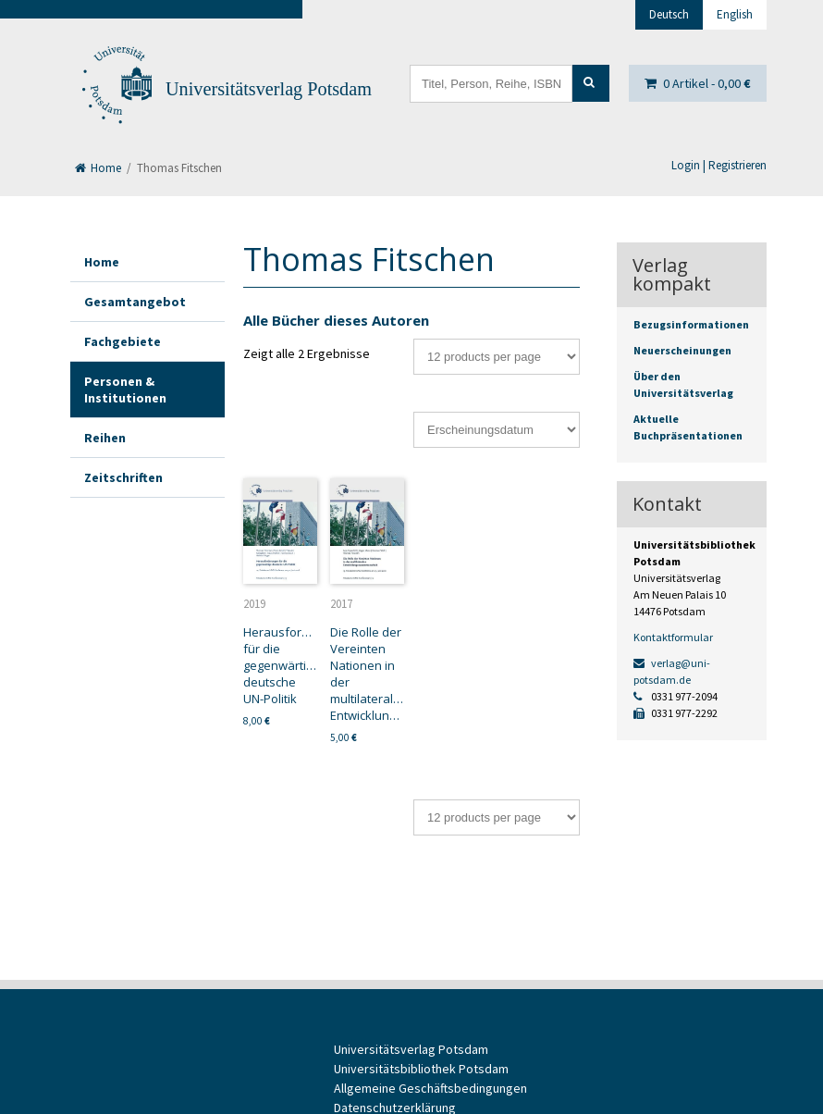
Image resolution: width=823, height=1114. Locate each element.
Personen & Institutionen (125, 389)
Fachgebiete (122, 341)
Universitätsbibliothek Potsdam (421, 1068)
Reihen (105, 437)
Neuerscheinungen (682, 350)
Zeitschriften (123, 477)
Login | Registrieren (719, 165)
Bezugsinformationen (691, 324)
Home (98, 168)
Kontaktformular (673, 637)
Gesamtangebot (135, 301)
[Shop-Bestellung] (496, 430)
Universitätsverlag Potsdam (269, 89)
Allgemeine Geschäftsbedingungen (430, 1088)
